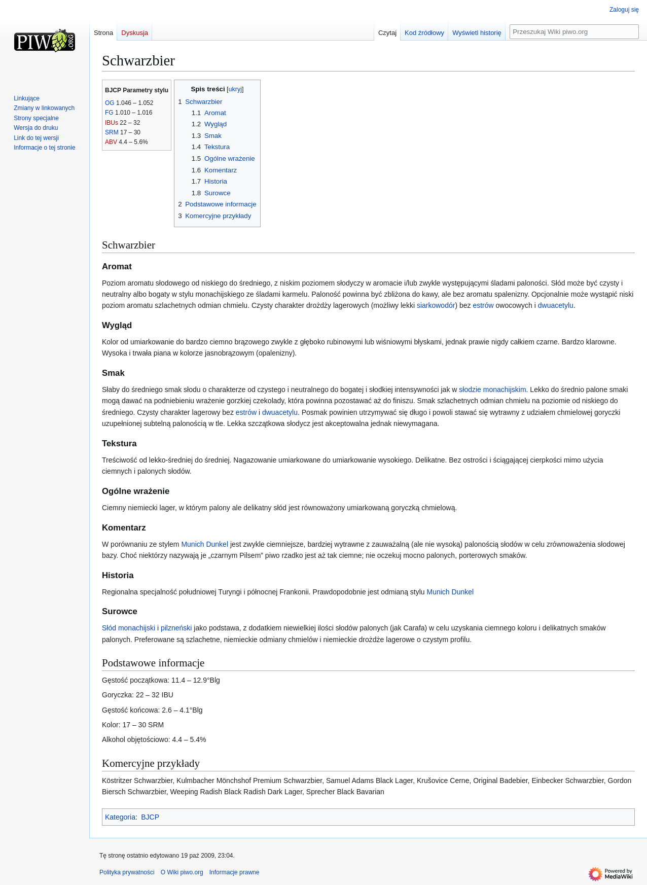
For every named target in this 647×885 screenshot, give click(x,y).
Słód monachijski (128, 628)
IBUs (111, 122)
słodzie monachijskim (492, 389)
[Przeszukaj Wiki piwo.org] (574, 31)
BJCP (150, 817)
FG (109, 112)
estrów (483, 305)
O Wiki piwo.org (182, 872)
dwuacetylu (555, 305)
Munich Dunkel (204, 544)
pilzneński (176, 628)
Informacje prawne (234, 872)
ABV (111, 142)
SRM (112, 132)
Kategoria (120, 817)
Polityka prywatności (127, 872)
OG (110, 103)
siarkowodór (436, 305)
